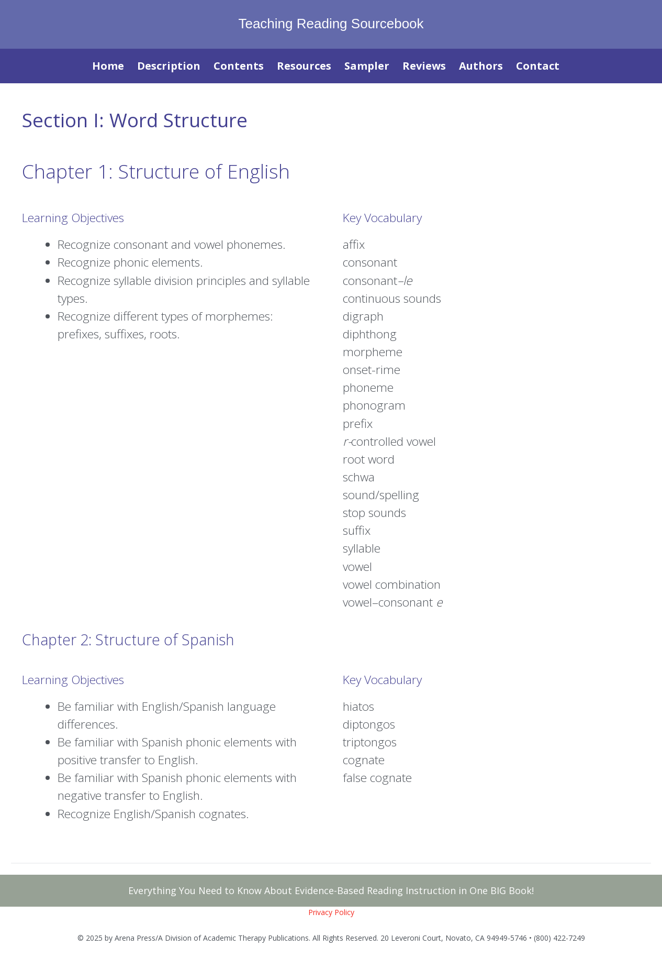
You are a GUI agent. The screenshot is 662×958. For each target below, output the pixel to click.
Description (168, 66)
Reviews (424, 66)
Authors (481, 66)
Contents (239, 66)
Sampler (366, 66)
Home (108, 66)
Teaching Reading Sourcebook (330, 23)
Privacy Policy (331, 912)
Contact (537, 66)
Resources (304, 66)
